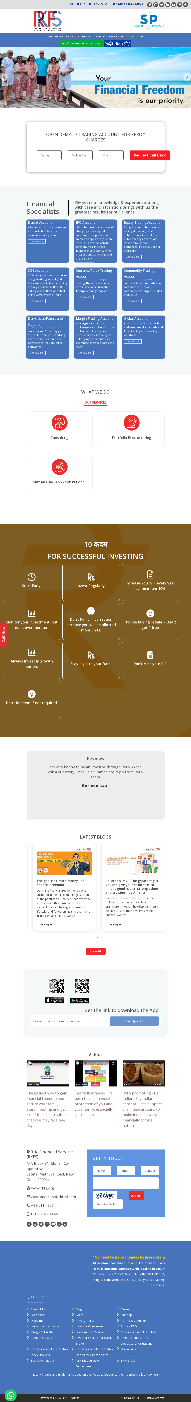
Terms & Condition (134, 1321)
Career (125, 1309)
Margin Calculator (42, 1332)
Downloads (128, 1349)
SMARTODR (129, 1360)
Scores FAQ (129, 1326)
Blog (79, 1309)
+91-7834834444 (44, 1214)
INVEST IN (100, 36)
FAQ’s (80, 1315)
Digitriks (74, 1397)
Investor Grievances (90, 1326)
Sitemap (126, 1315)
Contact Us (135, 36)
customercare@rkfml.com (53, 1196)
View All (96, 951)
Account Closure (42, 1338)
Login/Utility (116, 36)
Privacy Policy (85, 1321)
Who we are (55, 36)
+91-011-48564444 (46, 1205)
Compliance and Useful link (139, 1332)
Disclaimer (38, 1321)
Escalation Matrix (42, 1360)
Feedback (37, 1315)
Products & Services (79, 36)
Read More (45, 925)
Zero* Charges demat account (81, 43)
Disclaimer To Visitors (91, 1332)
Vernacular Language (45, 1326)
